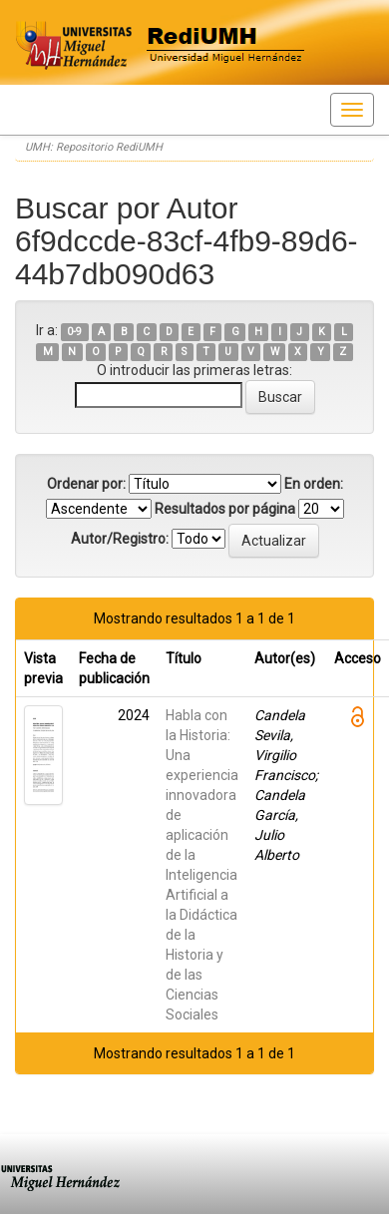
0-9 (74, 331)
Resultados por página (225, 509)
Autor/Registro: (120, 539)
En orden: (313, 484)
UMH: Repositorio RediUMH (94, 147)
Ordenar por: (86, 484)
